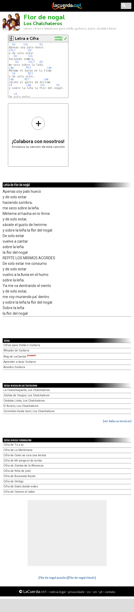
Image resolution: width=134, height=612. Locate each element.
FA (13, 73)
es (89, 592)
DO (14, 44)
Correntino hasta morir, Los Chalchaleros (28, 411)
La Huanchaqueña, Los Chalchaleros (26, 390)
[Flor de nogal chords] (82, 577)
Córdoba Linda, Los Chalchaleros (24, 400)
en (95, 592)
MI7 (28, 67)
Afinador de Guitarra (16, 350)
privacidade (76, 592)
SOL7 (12, 50)
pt (101, 592)
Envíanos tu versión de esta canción (38, 132)
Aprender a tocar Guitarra (19, 362)
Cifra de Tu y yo (13, 444)
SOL (25, 44)
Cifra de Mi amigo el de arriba (22, 460)
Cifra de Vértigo (13, 481)
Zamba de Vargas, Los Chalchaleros (26, 395)
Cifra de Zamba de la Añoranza (23, 465)
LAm (11, 67)
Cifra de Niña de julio (17, 471)
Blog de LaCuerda (19, 356)
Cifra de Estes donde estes (20, 486)
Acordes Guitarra (14, 367)
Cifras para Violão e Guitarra (21, 345)
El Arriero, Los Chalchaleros (20, 406)
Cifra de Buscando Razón (19, 476)
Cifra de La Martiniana (17, 450)
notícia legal (57, 592)
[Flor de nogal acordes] (53, 577)
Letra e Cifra (27, 38)
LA (15, 94)
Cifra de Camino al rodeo (19, 491)
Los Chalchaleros (43, 23)
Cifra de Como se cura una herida (24, 455)
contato (110, 592)
